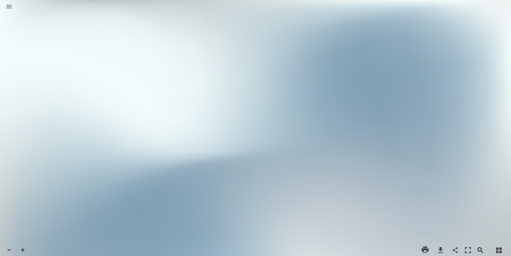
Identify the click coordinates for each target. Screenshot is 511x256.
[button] (9, 7)
